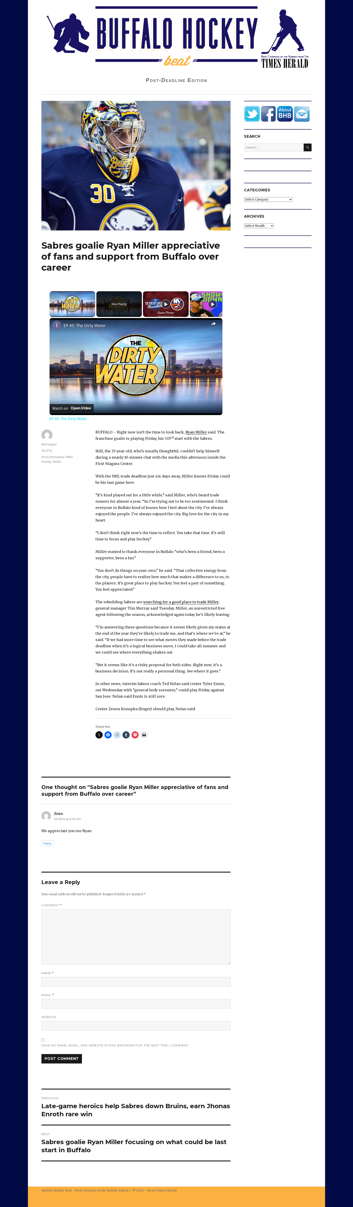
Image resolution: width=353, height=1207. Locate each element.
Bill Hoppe (49, 444)
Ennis (45, 457)
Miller (69, 457)
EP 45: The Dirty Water (84, 325)
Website (48, 1017)
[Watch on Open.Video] (72, 408)
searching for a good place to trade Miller (181, 602)
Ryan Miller (196, 432)
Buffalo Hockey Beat (56, 1190)
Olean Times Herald (162, 1190)
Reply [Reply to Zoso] (47, 843)
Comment (51, 905)
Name (47, 973)
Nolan (57, 461)
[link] (56, 325)
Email (47, 995)
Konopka (57, 457)
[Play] (165, 304)
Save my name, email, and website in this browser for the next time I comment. (115, 1045)
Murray (46, 461)
